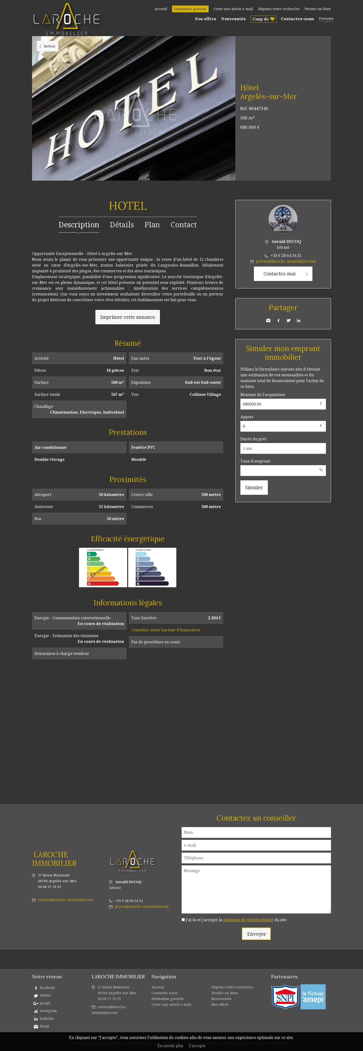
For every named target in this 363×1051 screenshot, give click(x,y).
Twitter (288, 320)
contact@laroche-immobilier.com (65, 899)
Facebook (278, 320)
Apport (246, 416)
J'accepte (197, 1045)
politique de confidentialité (248, 919)
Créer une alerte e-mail (233, 9)
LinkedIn (299, 320)
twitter (45, 995)
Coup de (260, 19)
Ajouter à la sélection (328, 41)
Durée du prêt (253, 439)
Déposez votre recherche (279, 9)
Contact (184, 224)
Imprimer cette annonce (127, 317)
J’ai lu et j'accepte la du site (236, 919)
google (45, 1003)
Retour (49, 46)
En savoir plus (170, 1045)
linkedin (47, 1018)
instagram (48, 1010)
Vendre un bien (317, 9)
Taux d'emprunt (255, 461)
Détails (122, 224)
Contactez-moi (280, 273)
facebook (47, 987)
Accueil (161, 9)
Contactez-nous (297, 18)
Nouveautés (233, 18)
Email (44, 1026)
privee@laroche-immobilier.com (286, 261)
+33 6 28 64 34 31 (286, 255)
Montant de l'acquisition (262, 394)
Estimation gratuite (190, 9)
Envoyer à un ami (268, 320)
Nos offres (205, 18)
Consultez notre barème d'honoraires (165, 630)
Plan (152, 224)
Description (79, 224)
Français (326, 18)
